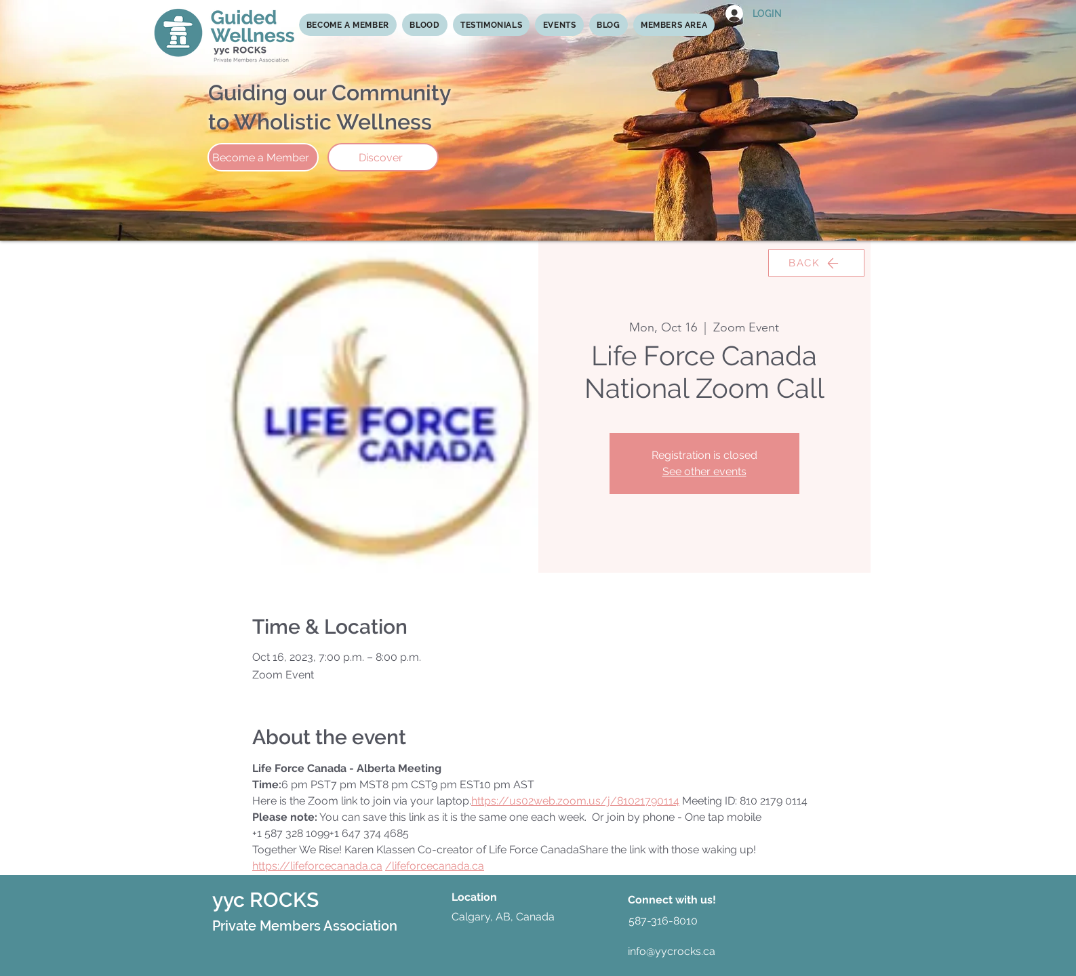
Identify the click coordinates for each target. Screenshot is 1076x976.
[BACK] (816, 263)
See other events (704, 471)
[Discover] (383, 157)
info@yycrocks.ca (671, 951)
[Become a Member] (263, 157)
